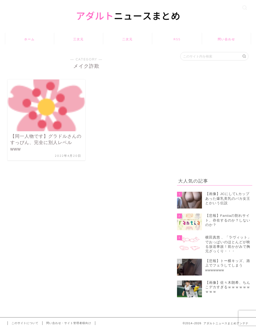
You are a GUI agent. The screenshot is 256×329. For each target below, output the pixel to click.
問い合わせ (226, 39)
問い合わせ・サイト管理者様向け (68, 323)
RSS (177, 39)
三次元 (78, 39)
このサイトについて (25, 323)
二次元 (127, 39)
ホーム (29, 39)
